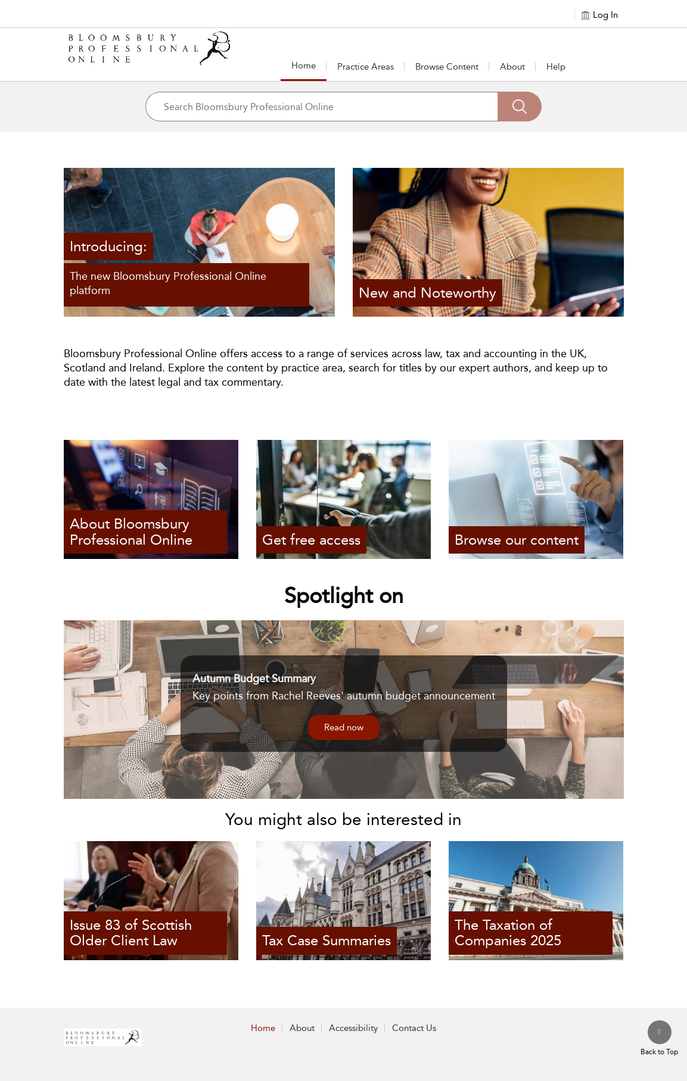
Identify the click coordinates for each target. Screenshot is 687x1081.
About (512, 66)
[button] (366, 66)
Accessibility (353, 1028)
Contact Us (414, 1028)
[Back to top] (659, 1038)
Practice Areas (365, 66)
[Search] (520, 106)
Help (555, 66)
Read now (343, 727)
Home (303, 65)
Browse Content (446, 66)
